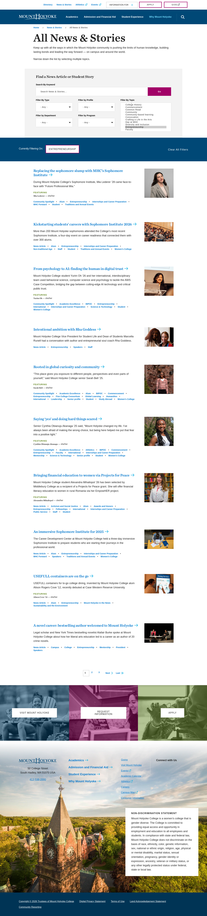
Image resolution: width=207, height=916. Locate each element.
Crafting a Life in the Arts (146, 119)
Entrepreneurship (146, 127)
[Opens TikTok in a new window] (158, 771)
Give (174, 5)
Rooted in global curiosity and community (66, 367)
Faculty (146, 129)
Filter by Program (86, 115)
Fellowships (61, 509)
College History (146, 105)
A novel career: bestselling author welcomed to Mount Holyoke (83, 625)
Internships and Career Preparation (109, 202)
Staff (60, 249)
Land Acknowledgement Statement (148, 901)
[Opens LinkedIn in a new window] (171, 767)
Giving (124, 759)
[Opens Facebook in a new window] (165, 767)
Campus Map (128, 792)
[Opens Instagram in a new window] (158, 767)
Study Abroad (105, 399)
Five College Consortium (68, 396)
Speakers (77, 347)
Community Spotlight (43, 202)
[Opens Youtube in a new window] (178, 767)
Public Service (40, 512)
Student (56, 204)
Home (36, 27)
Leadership (56, 399)
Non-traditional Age (42, 249)
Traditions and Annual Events (79, 204)
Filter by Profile (85, 100)
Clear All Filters (178, 149)
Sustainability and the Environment (50, 605)
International (39, 307)
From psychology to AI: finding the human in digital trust (78, 268)
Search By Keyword (45, 84)
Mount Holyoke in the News (97, 603)
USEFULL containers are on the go (61, 576)
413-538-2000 (38, 779)
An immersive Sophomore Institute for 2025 (68, 531)
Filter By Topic (128, 100)
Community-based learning (146, 114)
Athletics (79, 5)
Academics (72, 17)
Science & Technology (101, 307)
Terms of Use (118, 901)
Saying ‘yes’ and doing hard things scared (65, 419)
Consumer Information (132, 798)
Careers (125, 787)
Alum (62, 202)
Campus (55, 647)
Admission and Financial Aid (100, 17)
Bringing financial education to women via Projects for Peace (81, 475)
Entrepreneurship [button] (62, 149)
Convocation (146, 117)
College (68, 647)
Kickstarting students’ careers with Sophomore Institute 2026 (82, 224)
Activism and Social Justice (64, 506)
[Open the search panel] (183, 17)
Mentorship (38, 455)
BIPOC (89, 304)
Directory (48, 5)
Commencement (146, 107)
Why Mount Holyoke (160, 17)
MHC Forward (40, 204)
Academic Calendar (131, 776)
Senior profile (73, 399)
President (120, 647)
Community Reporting (30, 907)
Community (146, 112)
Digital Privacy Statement (92, 901)
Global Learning (93, 396)
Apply (150, 5)
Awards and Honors (103, 506)
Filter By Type (42, 100)
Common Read (146, 110)
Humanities (111, 396)
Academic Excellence (69, 304)
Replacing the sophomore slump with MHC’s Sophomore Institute (78, 172)
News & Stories (64, 5)
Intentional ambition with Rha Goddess (64, 329)
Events (94, 5)
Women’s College (123, 249)
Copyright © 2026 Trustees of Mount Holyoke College (46, 901)
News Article (39, 246)
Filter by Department (46, 115)
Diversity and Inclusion (146, 124)
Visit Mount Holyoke (131, 765)
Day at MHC (146, 122)
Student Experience (132, 17)
